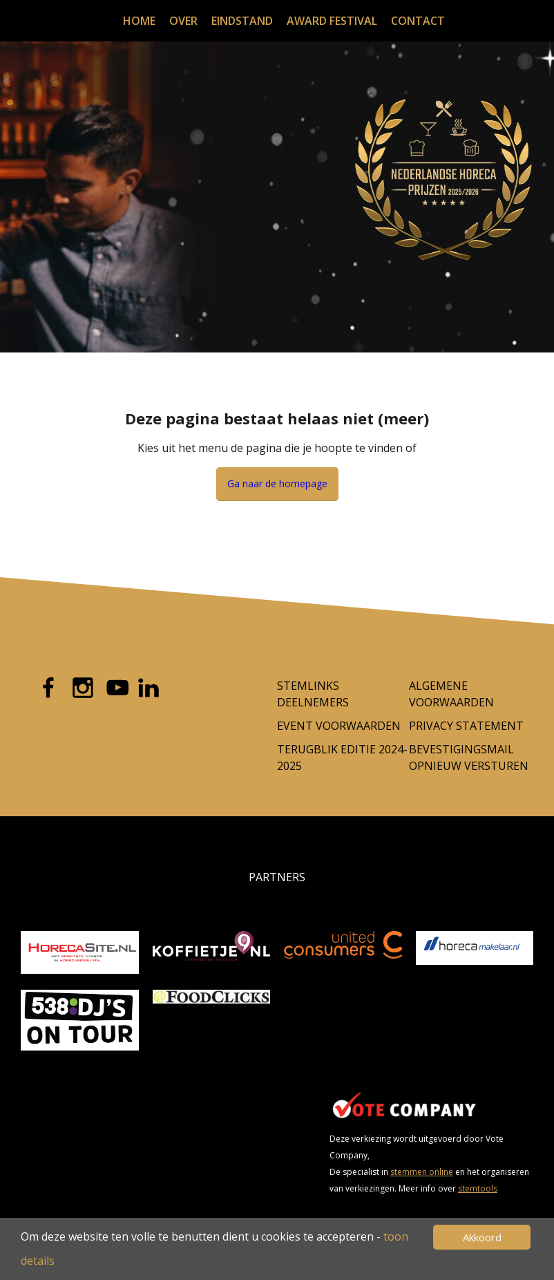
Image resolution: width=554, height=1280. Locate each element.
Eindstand (242, 20)
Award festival (332, 20)
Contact (418, 20)
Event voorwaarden (339, 725)
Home (139, 20)
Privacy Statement (466, 725)
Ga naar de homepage (277, 483)
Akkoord (482, 1237)
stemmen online (421, 1172)
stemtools (477, 1188)
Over (183, 20)
